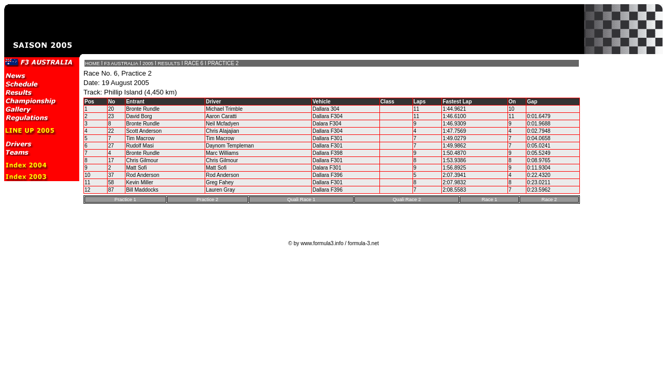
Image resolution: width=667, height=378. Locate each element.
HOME (92, 63)
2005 (148, 63)
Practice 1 (125, 199)
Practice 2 (207, 199)
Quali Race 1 (301, 199)
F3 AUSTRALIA (121, 63)
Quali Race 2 (407, 199)
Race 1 (489, 199)
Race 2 (549, 199)
